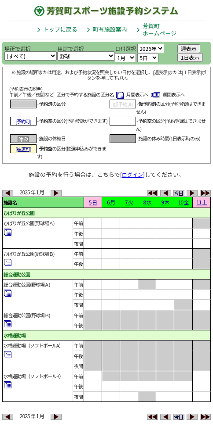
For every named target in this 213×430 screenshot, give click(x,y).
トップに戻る (60, 29)
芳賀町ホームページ (159, 29)
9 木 (165, 202)
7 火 (129, 202)
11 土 (201, 202)
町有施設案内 (110, 29)
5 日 (93, 202)
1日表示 (190, 57)
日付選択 (125, 48)
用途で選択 (70, 48)
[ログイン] (132, 174)
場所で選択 (17, 48)
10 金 (183, 202)
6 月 (111, 202)
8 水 (147, 202)
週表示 (189, 48)
